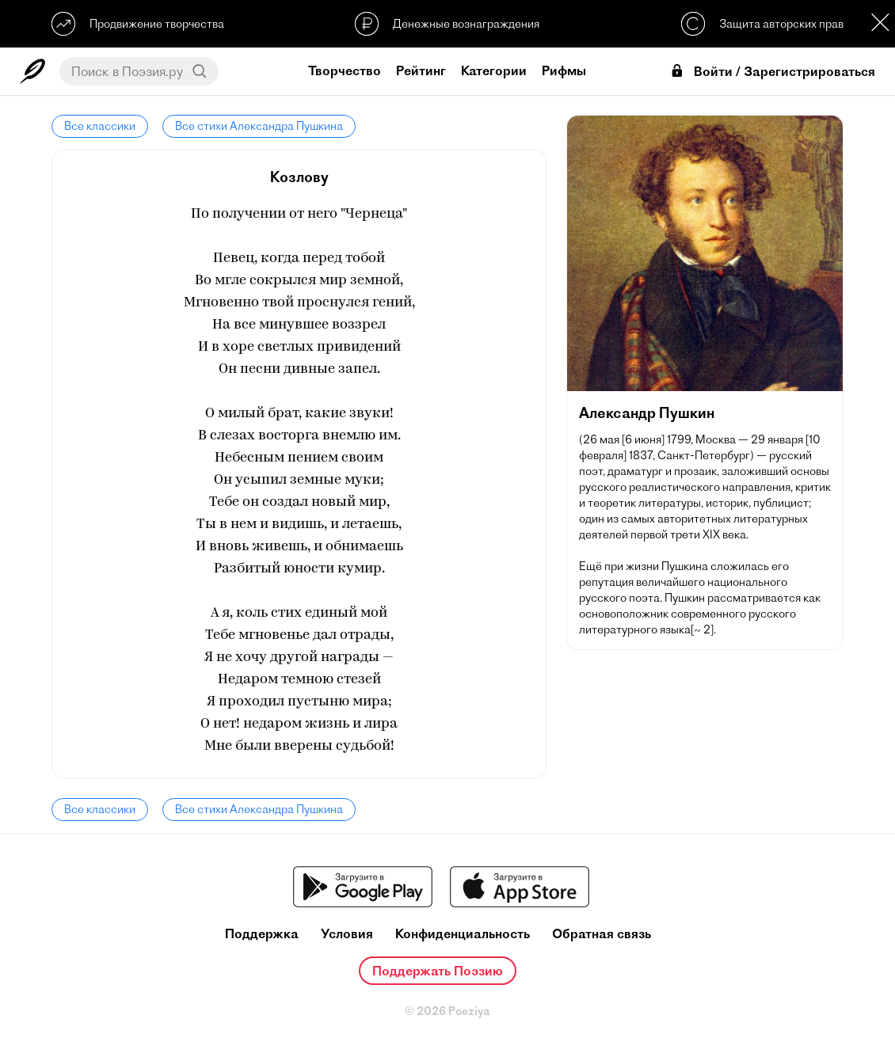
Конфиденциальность (462, 934)
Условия (347, 934)
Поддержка (262, 934)
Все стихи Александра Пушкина (259, 126)
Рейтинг (421, 70)
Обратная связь (601, 934)
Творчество (344, 70)
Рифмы (564, 70)
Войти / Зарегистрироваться (772, 71)
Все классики (99, 126)
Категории (494, 70)
